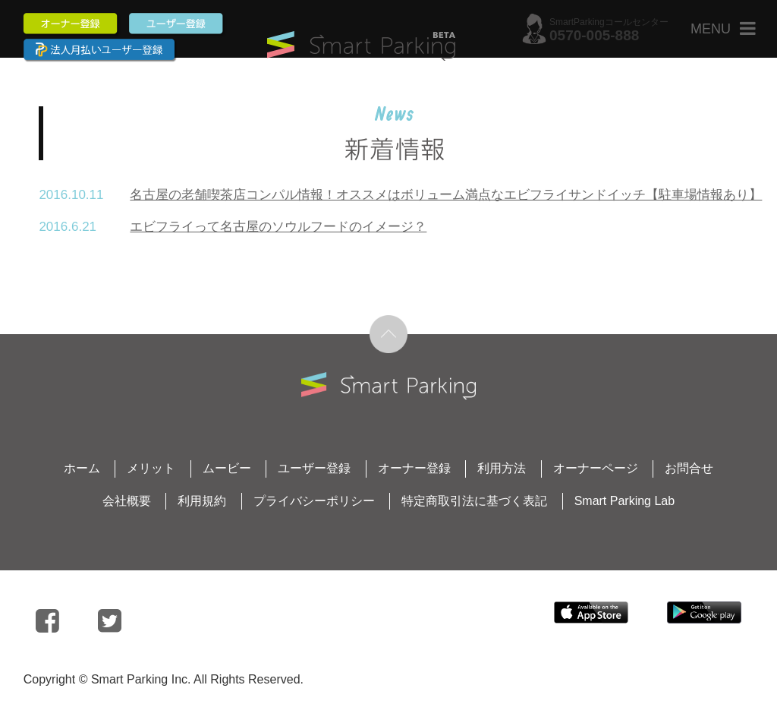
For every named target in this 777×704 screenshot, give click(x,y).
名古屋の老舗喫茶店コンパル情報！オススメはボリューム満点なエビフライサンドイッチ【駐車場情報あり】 (446, 195)
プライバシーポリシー (314, 500)
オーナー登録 (414, 468)
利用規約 (202, 500)
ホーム (82, 468)
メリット (151, 468)
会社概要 (126, 500)
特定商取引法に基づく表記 (474, 500)
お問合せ (689, 468)
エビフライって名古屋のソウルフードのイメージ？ (278, 226)
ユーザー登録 (314, 468)
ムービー (227, 468)
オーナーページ (595, 468)
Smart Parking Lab (624, 500)
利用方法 (501, 468)
